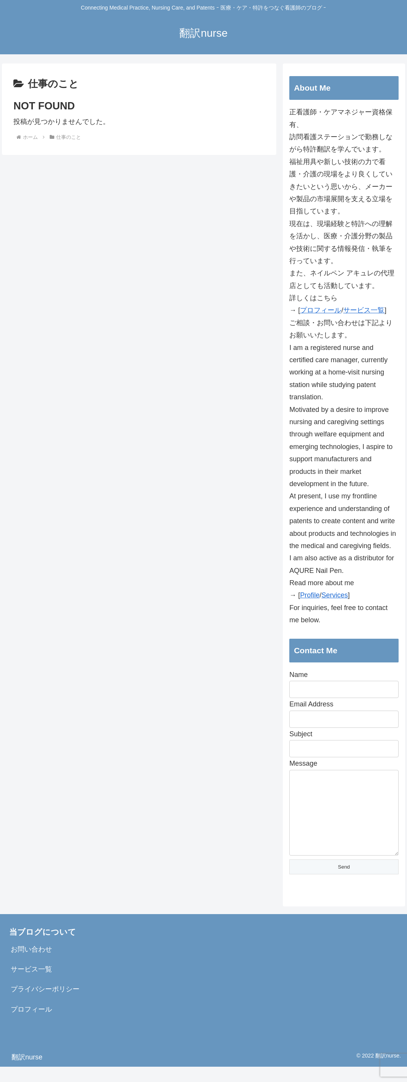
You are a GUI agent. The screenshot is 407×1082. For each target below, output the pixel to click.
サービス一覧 (363, 310)
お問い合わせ (31, 964)
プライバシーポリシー (45, 1004)
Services (334, 595)
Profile (309, 595)
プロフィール (320, 310)
